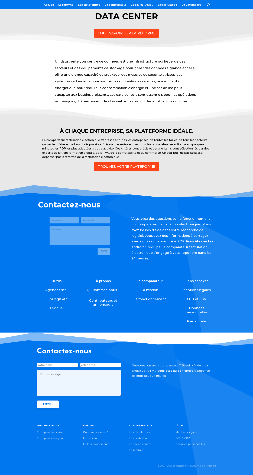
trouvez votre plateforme (126, 166)
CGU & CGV (183, 438)
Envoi (97, 241)
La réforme (65, 5)
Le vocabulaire (192, 5)
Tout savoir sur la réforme (126, 33)
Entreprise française (50, 432)
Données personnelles (190, 444)
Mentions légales (186, 432)
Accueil (49, 5)
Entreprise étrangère (50, 438)
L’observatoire (167, 5)
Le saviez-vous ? (142, 5)
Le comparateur (115, 5)
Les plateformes (89, 5)
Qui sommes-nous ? (96, 432)
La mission (90, 438)
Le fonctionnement (95, 444)
